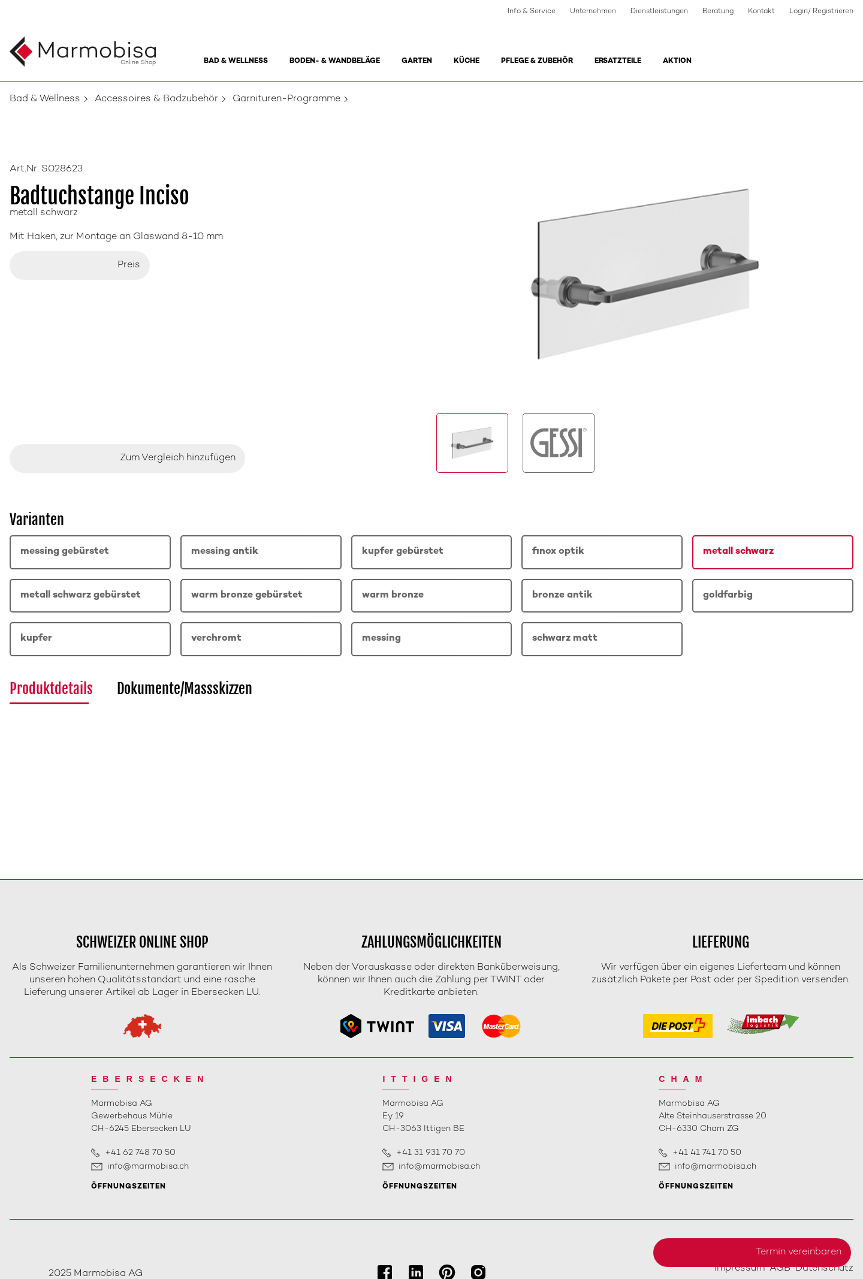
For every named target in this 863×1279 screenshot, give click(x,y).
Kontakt (761, 12)
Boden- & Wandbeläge (334, 61)
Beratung (718, 12)
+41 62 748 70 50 (140, 1152)
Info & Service (532, 12)
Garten (417, 61)
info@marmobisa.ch (148, 1166)
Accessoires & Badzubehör (156, 99)
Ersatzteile (618, 61)
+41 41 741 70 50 (706, 1152)
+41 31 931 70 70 (430, 1152)
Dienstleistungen (659, 12)
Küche (466, 61)
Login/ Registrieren (821, 12)
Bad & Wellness (236, 61)
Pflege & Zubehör (537, 61)
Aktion (677, 61)
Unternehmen (593, 12)
